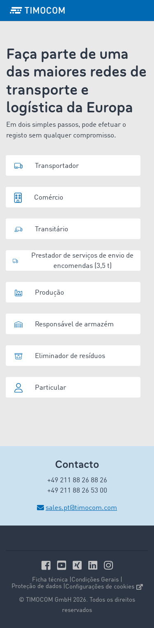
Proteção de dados (36, 587)
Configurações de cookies (104, 587)
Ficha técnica (50, 580)
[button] (73, 165)
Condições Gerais (95, 580)
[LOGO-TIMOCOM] (37, 10)
